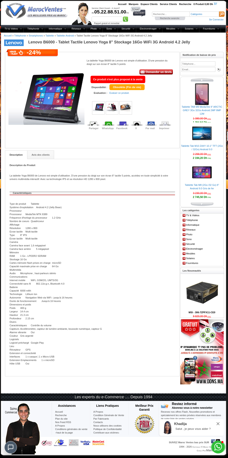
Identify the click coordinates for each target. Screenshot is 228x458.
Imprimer (164, 128)
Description (16, 154)
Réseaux (76, 28)
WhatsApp (108, 128)
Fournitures (209, 28)
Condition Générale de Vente (108, 415)
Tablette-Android (65, 35)
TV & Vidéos (11, 28)
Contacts (98, 422)
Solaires (189, 28)
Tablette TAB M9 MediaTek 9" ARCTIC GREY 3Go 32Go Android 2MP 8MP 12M (202, 110)
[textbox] (170, 14)
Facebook (121, 128)
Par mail (150, 128)
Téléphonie (33, 28)
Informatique (55, 28)
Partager (94, 128)
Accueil (8, 35)
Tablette (50, 35)
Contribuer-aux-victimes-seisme (106, 434)
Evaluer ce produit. (119, 93)
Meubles (170, 28)
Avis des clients (41, 154)
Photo (94, 28)
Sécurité (125, 28)
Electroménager (148, 28)
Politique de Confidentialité (107, 429)
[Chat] (10, 447)
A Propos (98, 411)
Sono (109, 28)
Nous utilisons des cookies (107, 425)
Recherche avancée (169, 18)
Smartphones (36, 35)
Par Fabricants (101, 418)
